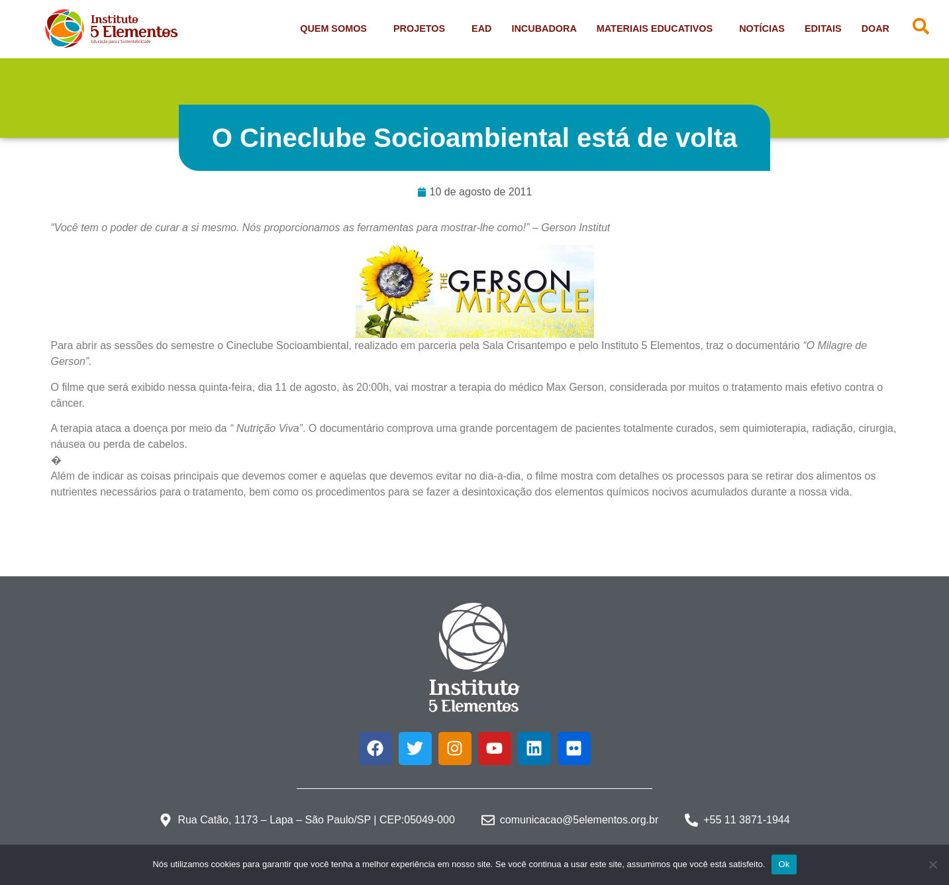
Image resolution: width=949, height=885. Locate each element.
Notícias (762, 28)
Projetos (422, 28)
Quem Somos (337, 28)
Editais (823, 28)
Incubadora (543, 28)
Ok (783, 864)
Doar (875, 28)
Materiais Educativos (658, 28)
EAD (481, 28)
